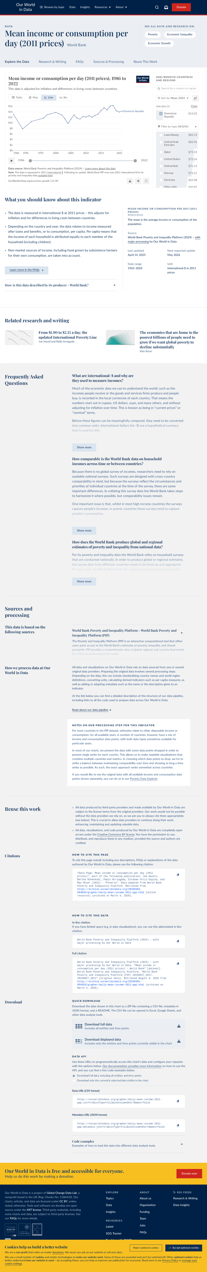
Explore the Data (17, 61)
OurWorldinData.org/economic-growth (29, 181)
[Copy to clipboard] (173, 875)
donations (58, 1252)
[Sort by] (173, 98)
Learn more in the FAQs (26, 270)
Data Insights (181, 1214)
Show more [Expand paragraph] (84, 447)
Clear (194, 106)
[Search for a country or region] (177, 88)
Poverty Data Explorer (143, 778)
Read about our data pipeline (91, 710)
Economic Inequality (179, 34)
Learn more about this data (100, 168)
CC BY (55, 181)
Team (143, 1228)
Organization (148, 1214)
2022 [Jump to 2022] (144, 160)
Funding (145, 1221)
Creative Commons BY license (115, 834)
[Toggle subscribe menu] (166, 7)
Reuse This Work (145, 61)
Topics (110, 1207)
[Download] (130, 181)
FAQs (80, 61)
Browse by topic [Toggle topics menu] (52, 7)
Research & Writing (52, 61)
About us (145, 1207)
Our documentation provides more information (132, 1073)
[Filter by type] (177, 127)
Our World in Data (25, 7)
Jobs (142, 1234)
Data (72, 7)
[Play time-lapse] (11, 161)
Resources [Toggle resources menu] (103, 7)
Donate (181, 7)
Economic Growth (159, 43)
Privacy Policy (170, 1260)
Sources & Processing (108, 61)
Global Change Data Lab (62, 1202)
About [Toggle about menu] (121, 7)
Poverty (152, 34)
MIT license (34, 1219)
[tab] (17, 98)
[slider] (30, 161)
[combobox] (157, 7)
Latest (109, 1236)
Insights (85, 7)
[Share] (138, 181)
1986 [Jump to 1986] (21, 160)
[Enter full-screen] (146, 181)
